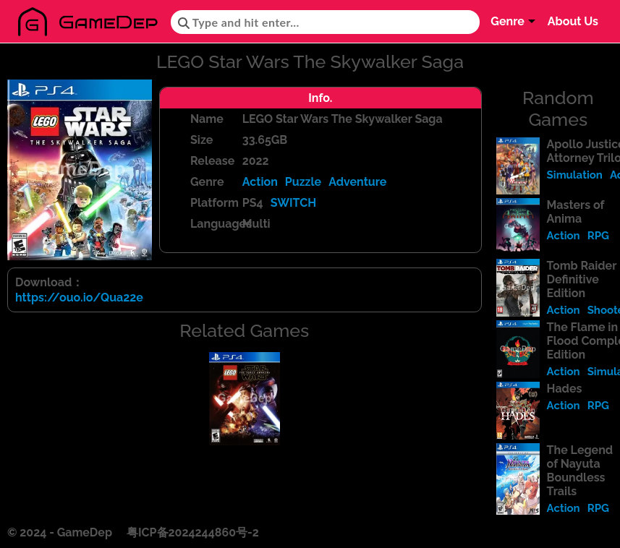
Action (260, 182)
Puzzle (303, 182)
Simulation (575, 174)
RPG (598, 235)
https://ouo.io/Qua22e (79, 297)
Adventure (357, 182)
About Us (573, 21)
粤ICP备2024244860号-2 (193, 532)
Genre (508, 21)
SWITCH (294, 203)
